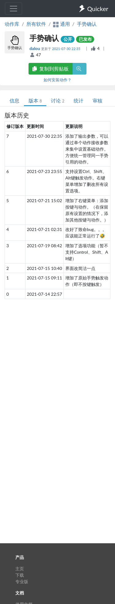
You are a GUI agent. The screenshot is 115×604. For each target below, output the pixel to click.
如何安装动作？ (57, 79)
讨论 (57, 100)
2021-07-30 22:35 (66, 49)
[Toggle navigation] (13, 8)
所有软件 (36, 24)
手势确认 (87, 24)
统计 (78, 100)
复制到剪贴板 (51, 68)
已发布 (85, 39)
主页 (19, 568)
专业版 (21, 581)
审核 (97, 100)
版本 (35, 100)
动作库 (12, 24)
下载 (19, 575)
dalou (35, 48)
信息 (14, 100)
